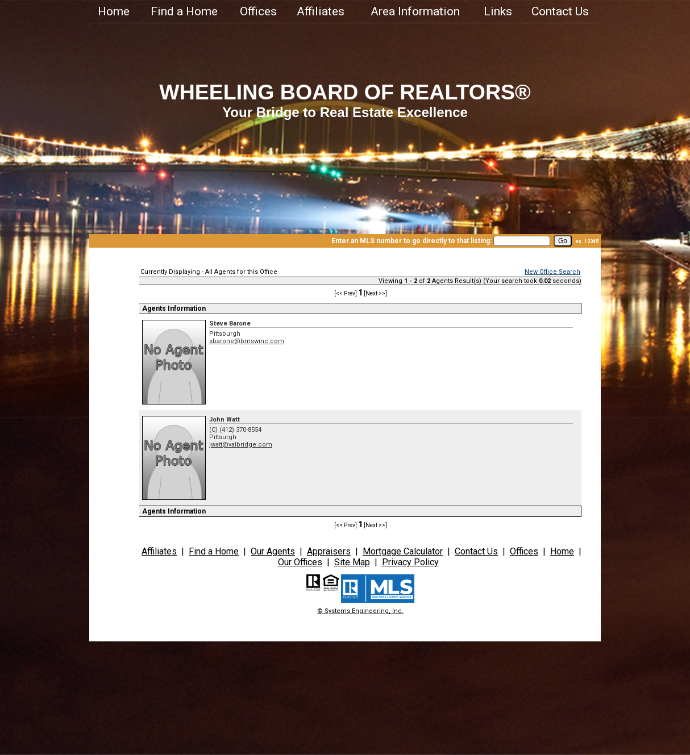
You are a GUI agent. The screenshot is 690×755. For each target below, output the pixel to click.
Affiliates (320, 11)
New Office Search (552, 272)
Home (114, 11)
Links (498, 11)
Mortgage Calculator (403, 551)
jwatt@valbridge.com (240, 444)
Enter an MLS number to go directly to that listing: (411, 241)
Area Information (415, 11)
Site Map (352, 562)
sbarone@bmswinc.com (246, 341)
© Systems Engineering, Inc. (360, 611)
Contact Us (560, 11)
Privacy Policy (410, 562)
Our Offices (300, 562)
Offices (258, 11)
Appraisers (329, 551)
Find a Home (184, 11)
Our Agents (273, 551)
